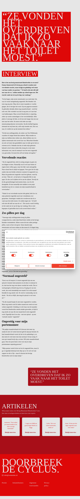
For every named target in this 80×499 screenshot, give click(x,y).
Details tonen (67, 261)
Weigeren (17, 266)
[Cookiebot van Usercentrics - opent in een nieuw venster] (67, 232)
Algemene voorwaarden (33, 487)
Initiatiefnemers (17, 486)
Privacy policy (46, 487)
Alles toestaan (63, 266)
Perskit (4, 486)
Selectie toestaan (40, 266)
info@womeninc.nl (11, 478)
